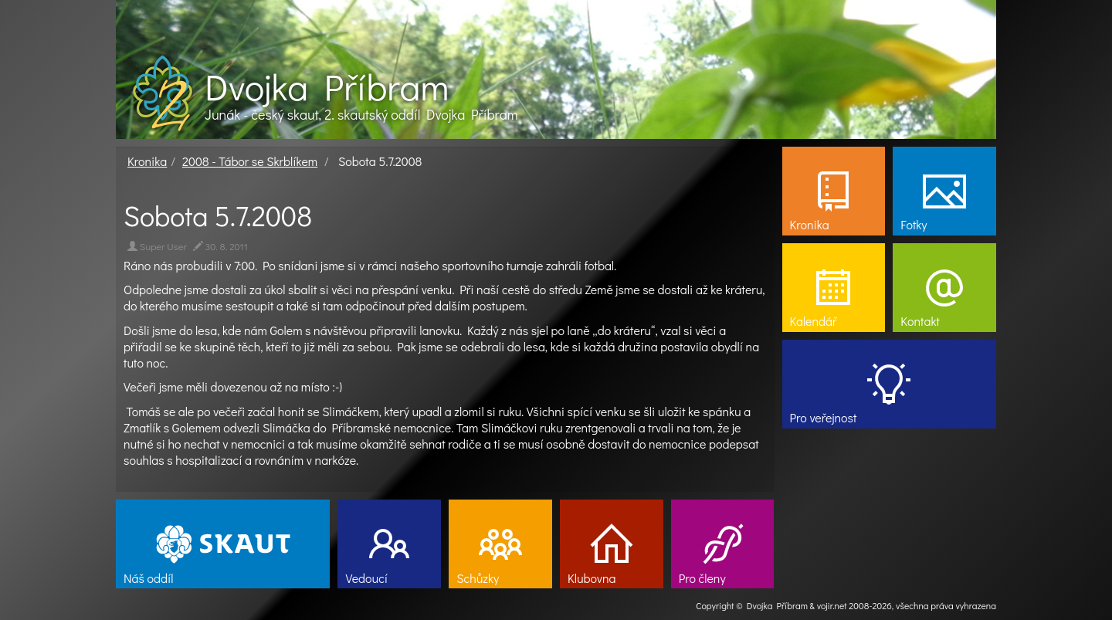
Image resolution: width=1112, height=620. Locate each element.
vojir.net (832, 605)
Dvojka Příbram (327, 86)
